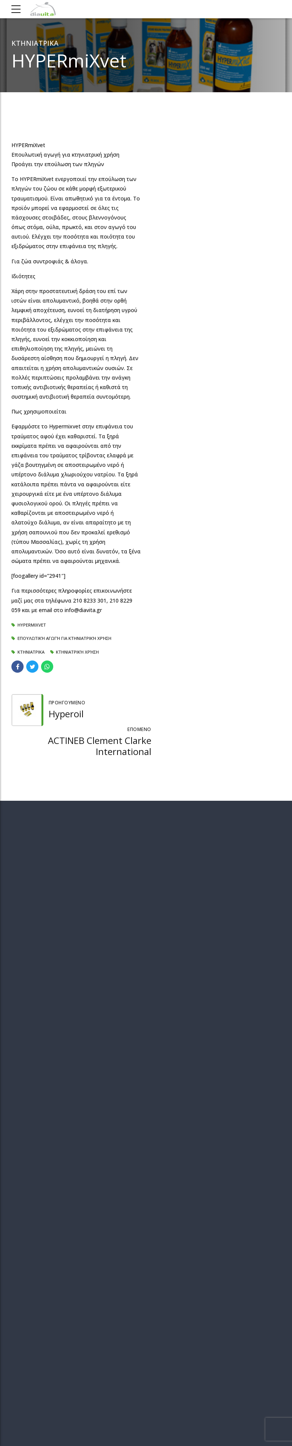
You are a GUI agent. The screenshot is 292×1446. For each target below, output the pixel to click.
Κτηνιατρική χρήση (77, 652)
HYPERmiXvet (31, 625)
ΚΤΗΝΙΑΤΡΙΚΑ (35, 43)
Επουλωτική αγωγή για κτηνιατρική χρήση (64, 638)
